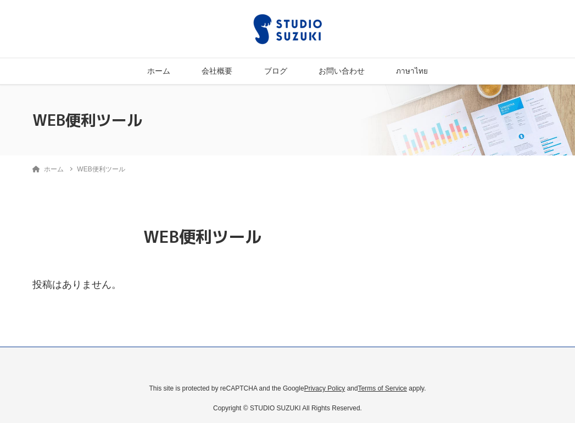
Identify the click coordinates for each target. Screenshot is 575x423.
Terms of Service (382, 388)
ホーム (158, 71)
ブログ (275, 71)
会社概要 (217, 71)
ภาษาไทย (412, 71)
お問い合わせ (342, 71)
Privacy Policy (324, 388)
